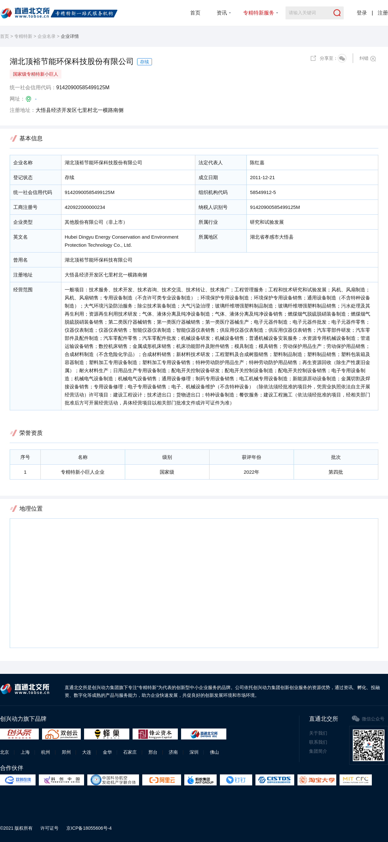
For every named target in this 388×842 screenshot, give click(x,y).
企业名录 (47, 36)
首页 (195, 13)
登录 (362, 13)
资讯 (222, 13)
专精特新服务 (258, 13)
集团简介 (318, 751)
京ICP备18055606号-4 (89, 828)
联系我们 (318, 742)
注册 (383, 13)
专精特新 (23, 36)
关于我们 (318, 733)
